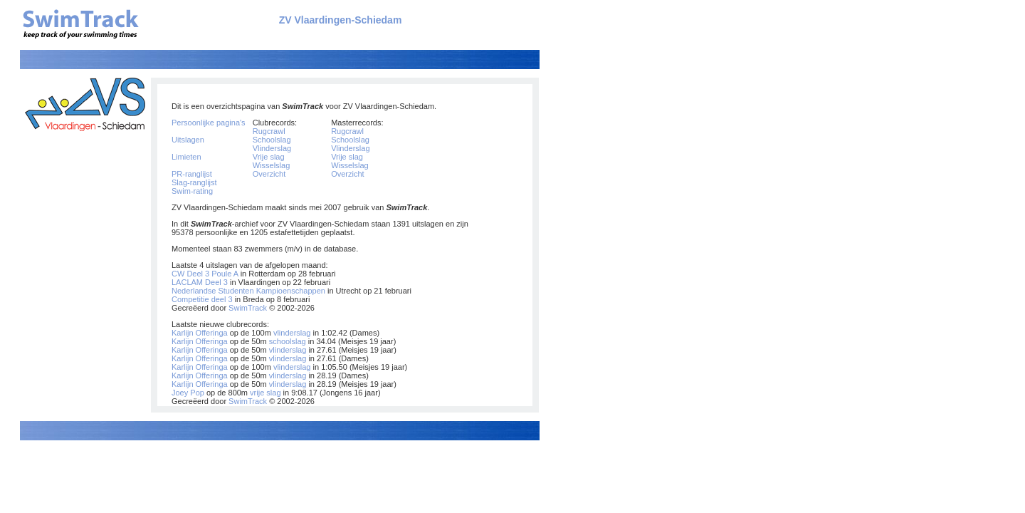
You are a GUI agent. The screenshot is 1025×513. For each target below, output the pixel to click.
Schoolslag (272, 139)
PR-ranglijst (192, 174)
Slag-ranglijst (194, 182)
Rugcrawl (269, 131)
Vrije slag (269, 156)
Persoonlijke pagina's (209, 122)
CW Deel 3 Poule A (205, 273)
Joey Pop (188, 392)
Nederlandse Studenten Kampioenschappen (248, 290)
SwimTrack (247, 308)
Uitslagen (188, 139)
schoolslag (287, 341)
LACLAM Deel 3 (200, 282)
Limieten (186, 156)
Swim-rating (192, 191)
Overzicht (269, 174)
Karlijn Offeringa (200, 332)
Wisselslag (271, 165)
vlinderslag (292, 332)
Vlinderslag (272, 148)
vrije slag (265, 392)
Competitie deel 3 (202, 299)
